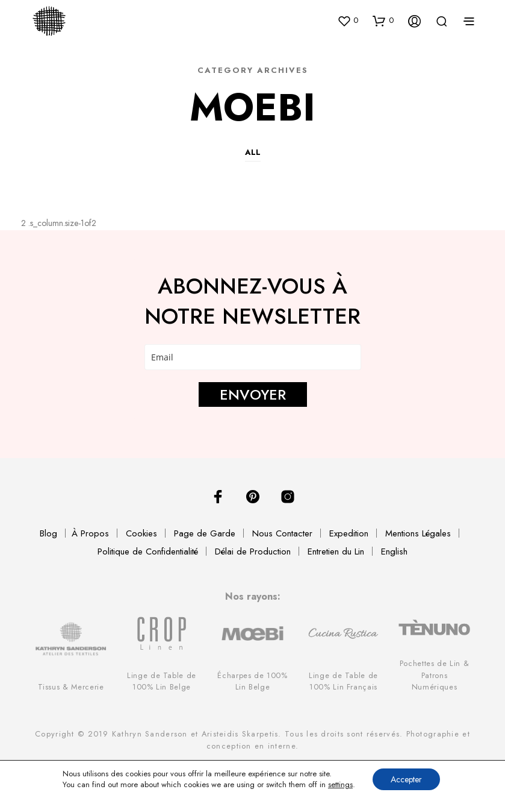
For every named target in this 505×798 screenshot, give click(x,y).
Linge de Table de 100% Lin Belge (161, 681)
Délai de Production (253, 551)
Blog (48, 533)
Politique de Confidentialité (148, 551)
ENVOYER (253, 394)
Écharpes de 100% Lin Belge (252, 681)
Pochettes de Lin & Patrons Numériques (434, 675)
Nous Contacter (282, 533)
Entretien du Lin (336, 551)
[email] (252, 357)
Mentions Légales (418, 533)
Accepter (406, 779)
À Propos (90, 533)
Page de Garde (204, 533)
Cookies (141, 533)
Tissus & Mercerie (71, 687)
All (253, 152)
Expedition (348, 533)
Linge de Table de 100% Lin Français (343, 681)
